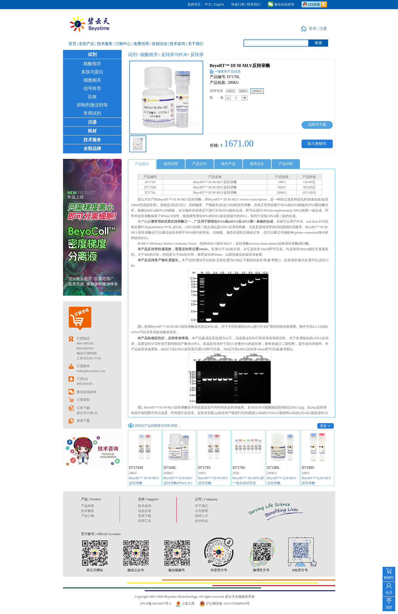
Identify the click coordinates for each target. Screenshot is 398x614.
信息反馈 (144, 511)
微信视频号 (176, 570)
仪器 (92, 122)
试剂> (133, 54)
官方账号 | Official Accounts (101, 534)
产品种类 (87, 506)
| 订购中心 (123, 44)
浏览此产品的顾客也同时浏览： (157, 426)
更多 (323, 426)
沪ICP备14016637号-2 (155, 603)
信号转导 (92, 88)
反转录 (197, 54)
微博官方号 (261, 570)
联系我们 (253, 4)
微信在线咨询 (281, 4)
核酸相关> (150, 54)
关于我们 (201, 506)
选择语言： (195, 4)
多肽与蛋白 (92, 72)
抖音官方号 (219, 570)
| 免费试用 (141, 44)
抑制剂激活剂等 (92, 105)
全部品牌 (92, 148)
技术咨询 (144, 506)
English (219, 4)
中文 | (209, 4)
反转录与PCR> (175, 54)
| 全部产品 (86, 44)
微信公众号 (135, 570)
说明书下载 (317, 124)
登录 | (314, 28)
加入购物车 (317, 144)
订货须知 (83, 400)
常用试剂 (92, 113)
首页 (73, 44)
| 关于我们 (194, 44)
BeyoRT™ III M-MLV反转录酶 (240, 65)
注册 (323, 28)
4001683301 (85, 384)
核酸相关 (92, 63)
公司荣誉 (201, 511)
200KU (257, 91)
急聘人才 (201, 516)
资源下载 (83, 421)
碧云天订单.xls (87, 413)
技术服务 (92, 139)
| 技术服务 (104, 44)
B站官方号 (300, 570)
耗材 (92, 131)
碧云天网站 (95, 570)
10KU (231, 91)
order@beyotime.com (91, 371)
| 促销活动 (159, 44)
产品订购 (87, 516)
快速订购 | (238, 4)
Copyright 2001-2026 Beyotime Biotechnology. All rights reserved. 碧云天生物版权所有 (195, 597)
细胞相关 (92, 80)
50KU (243, 91)
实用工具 (144, 521)
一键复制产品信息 (227, 71)
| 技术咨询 (177, 44)
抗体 (92, 96)
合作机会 (201, 521)
